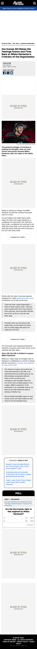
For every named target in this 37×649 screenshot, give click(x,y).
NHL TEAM (16, 43)
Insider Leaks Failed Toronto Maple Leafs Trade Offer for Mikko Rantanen (18, 482)
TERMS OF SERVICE (9, 641)
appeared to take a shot (25, 298)
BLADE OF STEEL (6, 43)
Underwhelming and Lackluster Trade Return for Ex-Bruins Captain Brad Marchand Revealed (18, 474)
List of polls (29, 525)
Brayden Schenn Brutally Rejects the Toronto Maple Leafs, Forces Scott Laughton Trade (17, 466)
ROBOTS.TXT (24, 645)
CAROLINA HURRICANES (27, 43)
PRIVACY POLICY (22, 641)
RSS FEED (12, 645)
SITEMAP (18, 645)
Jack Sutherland (7, 65)
